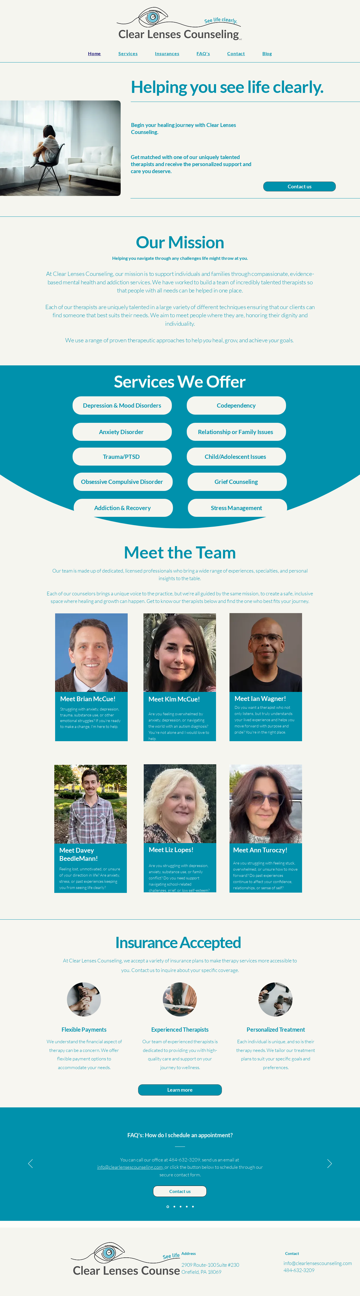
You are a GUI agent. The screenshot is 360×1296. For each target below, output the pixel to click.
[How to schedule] (167, 1206)
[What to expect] (187, 1207)
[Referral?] (193, 1207)
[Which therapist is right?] (180, 1207)
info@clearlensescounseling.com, (131, 1167)
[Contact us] (299, 186)
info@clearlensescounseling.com (318, 1263)
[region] (91, 685)
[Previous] (30, 1164)
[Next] (329, 1164)
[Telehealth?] (174, 1207)
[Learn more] (180, 1090)
